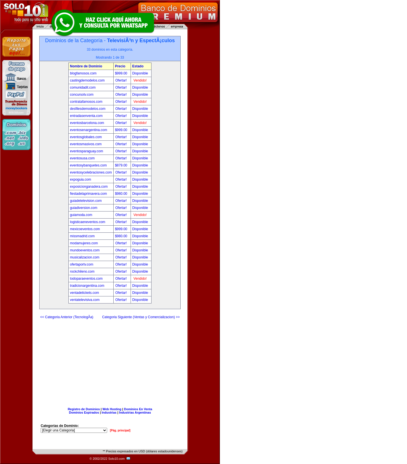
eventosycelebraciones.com (91, 172)
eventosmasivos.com (86, 144)
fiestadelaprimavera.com (88, 194)
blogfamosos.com (83, 73)
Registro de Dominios (84, 409)
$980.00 (121, 194)
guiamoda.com (81, 215)
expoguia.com (80, 179)
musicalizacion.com (84, 257)
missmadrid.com (82, 236)
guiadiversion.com (84, 208)
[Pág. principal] (120, 430)
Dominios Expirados (84, 412)
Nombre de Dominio (86, 66)
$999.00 (121, 73)
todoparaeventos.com (86, 279)
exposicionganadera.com (89, 187)
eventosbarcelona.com (87, 123)
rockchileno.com (82, 271)
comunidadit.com (83, 87)
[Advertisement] (109, 361)
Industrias (109, 412)
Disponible (140, 73)
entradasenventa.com (86, 116)
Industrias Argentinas (135, 412)
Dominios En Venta (138, 409)
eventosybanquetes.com (88, 165)
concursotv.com (82, 95)
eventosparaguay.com (86, 151)
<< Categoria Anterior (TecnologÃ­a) (66, 317)
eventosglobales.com (86, 137)
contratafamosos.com (86, 102)
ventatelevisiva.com (85, 300)
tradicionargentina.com (87, 286)
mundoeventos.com (85, 250)
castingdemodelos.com (87, 80)
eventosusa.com (82, 158)
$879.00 (121, 165)
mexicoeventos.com (85, 229)
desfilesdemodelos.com (87, 109)
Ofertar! (121, 80)
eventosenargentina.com (88, 130)
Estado (138, 66)
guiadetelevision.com (86, 201)
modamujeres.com (84, 243)
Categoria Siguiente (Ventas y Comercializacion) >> (141, 317)
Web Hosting (112, 409)
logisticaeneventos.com (87, 222)
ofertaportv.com (81, 264)
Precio (120, 66)
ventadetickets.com (84, 293)
